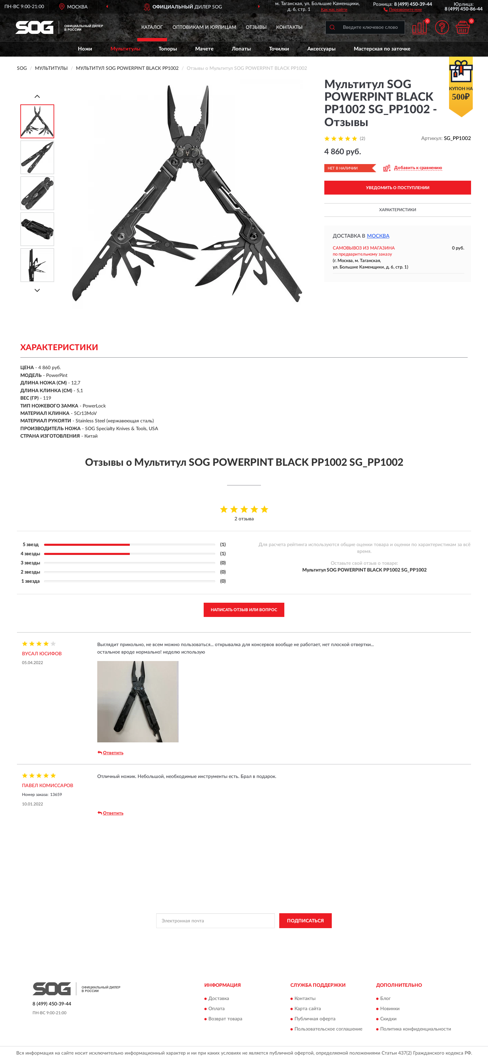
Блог (385, 998)
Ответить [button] (110, 753)
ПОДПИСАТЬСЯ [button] (305, 921)
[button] (403, 9)
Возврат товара (225, 1019)
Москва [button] (378, 236)
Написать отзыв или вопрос (244, 610)
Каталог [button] (152, 27)
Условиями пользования (307, 936)
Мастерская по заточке (382, 49)
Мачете (204, 49)
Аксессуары (321, 49)
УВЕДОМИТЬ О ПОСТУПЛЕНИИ (397, 188)
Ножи (85, 49)
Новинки (390, 1008)
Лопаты (241, 49)
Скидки (388, 1019)
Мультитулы (125, 49)
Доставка (218, 998)
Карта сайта (307, 1008)
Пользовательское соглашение (328, 1029)
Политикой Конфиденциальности (247, 936)
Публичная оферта (315, 1019)
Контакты (289, 27)
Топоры (168, 49)
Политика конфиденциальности (415, 1029)
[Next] (37, 290)
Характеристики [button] (397, 210)
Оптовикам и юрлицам (204, 27)
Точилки (279, 49)
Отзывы (256, 27)
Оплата (216, 1008)
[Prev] (37, 96)
